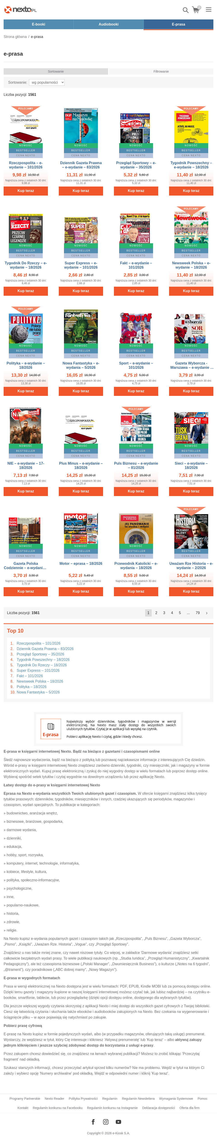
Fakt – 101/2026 (30, 676)
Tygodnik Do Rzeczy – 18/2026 (42, 665)
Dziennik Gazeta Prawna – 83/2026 (45, 649)
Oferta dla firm (189, 1108)
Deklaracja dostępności (158, 1108)
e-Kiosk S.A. (121, 1133)
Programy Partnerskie (24, 1098)
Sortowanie (56, 71)
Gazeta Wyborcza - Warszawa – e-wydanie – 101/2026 (191, 367)
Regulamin (109, 1098)
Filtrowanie (161, 71)
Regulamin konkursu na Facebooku (58, 1108)
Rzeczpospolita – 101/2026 (38, 643)
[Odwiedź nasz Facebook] (93, 1121)
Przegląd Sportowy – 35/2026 (40, 654)
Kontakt (22, 1108)
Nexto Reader (54, 1098)
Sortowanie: (17, 82)
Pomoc (203, 1098)
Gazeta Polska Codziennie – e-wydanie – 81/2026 (26, 568)
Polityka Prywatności (83, 1098)
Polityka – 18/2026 (32, 687)
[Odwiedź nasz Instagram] (105, 1121)
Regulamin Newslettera (138, 1098)
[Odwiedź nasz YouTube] (118, 1121)
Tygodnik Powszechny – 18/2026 (43, 660)
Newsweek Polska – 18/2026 (40, 681)
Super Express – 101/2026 (38, 670)
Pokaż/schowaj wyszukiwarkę (186, 10)
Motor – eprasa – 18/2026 (80, 563)
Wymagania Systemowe (176, 1098)
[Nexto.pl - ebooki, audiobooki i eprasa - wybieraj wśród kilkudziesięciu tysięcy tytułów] (21, 10)
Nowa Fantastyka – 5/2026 (38, 692)
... (188, 613)
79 (198, 613)
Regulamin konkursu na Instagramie (112, 1108)
